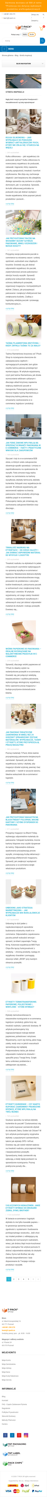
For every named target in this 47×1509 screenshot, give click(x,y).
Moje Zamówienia (9, 1364)
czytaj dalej (10, 204)
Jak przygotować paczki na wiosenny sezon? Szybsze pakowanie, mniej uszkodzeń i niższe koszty (21, 242)
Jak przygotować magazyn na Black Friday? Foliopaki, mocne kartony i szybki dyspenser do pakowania (22, 821)
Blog (3, 1396)
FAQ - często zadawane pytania (14, 1404)
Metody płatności (9, 1420)
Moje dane (6, 1372)
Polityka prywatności (10, 1412)
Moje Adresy (6, 1368)
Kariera (5, 1424)
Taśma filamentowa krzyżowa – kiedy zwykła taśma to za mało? (23, 344)
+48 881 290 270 (9, 14)
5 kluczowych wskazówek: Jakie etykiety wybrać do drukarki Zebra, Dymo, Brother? (23, 1208)
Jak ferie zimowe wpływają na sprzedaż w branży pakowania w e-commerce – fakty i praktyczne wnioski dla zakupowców (23, 447)
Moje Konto (6, 1360)
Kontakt (5, 1400)
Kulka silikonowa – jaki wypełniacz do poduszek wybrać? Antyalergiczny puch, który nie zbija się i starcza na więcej (22, 142)
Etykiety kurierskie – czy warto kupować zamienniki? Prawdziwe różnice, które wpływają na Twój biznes (23, 1108)
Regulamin (6, 1408)
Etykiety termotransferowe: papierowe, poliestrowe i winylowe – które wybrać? (21, 1004)
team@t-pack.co (9, 18)
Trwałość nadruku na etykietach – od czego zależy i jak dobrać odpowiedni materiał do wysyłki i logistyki (23, 551)
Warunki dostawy (9, 1416)
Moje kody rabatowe (10, 1376)
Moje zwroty (7, 1380)
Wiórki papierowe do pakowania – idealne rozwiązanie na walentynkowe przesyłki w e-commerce (23, 653)
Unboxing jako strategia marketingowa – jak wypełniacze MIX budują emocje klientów (23, 912)
